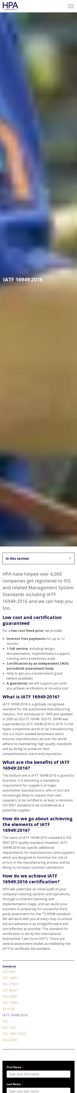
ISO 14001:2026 (14, 1033)
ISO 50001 (10, 996)
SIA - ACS (9, 1027)
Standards (9, 966)
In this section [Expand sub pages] (38, 558)
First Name (15, 1067)
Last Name (15, 1084)
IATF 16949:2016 (15, 1015)
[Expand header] (71, 6)
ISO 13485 (10, 1002)
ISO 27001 (10, 984)
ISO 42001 (10, 1040)
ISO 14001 (10, 978)
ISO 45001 (10, 990)
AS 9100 (8, 1009)
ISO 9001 (9, 971)
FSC (5, 1021)
